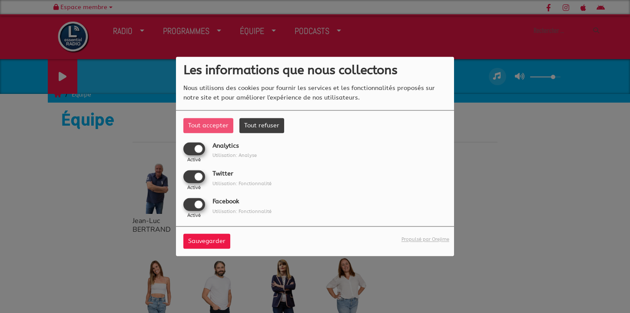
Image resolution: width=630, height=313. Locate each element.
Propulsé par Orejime (425, 240)
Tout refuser (261, 125)
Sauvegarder (206, 241)
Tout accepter (208, 125)
